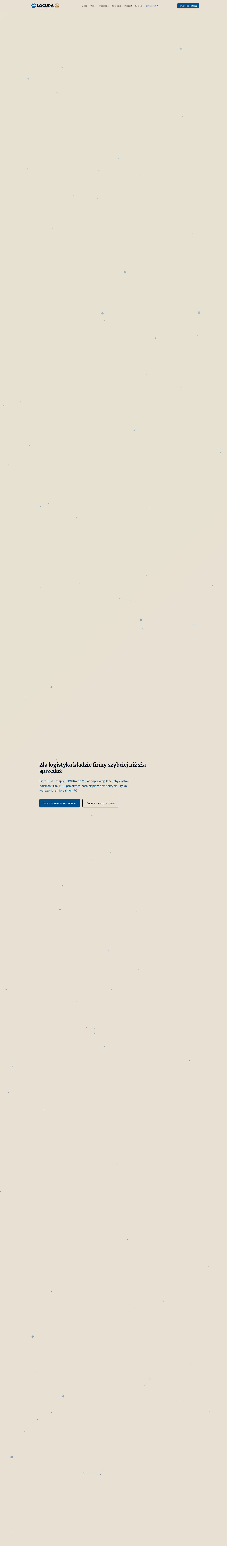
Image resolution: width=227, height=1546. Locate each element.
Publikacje (104, 6)
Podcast (128, 6)
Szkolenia (116, 6)
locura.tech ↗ (152, 6)
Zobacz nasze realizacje (101, 803)
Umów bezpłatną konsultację (59, 803)
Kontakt (138, 6)
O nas (84, 6)
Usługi (93, 6)
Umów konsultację (188, 6)
